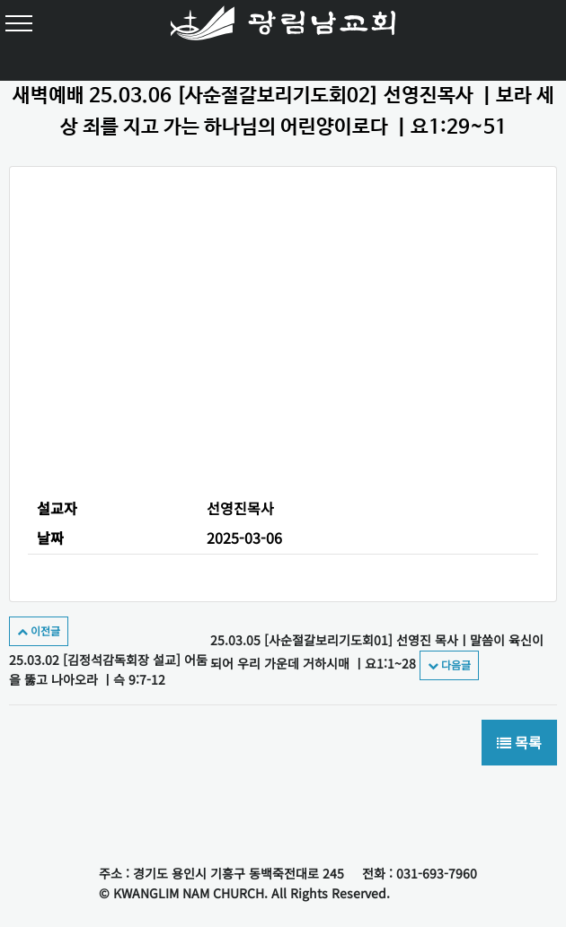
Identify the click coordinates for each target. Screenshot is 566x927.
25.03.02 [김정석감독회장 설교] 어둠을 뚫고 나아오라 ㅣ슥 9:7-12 (108, 654)
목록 (519, 742)
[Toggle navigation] (22, 22)
